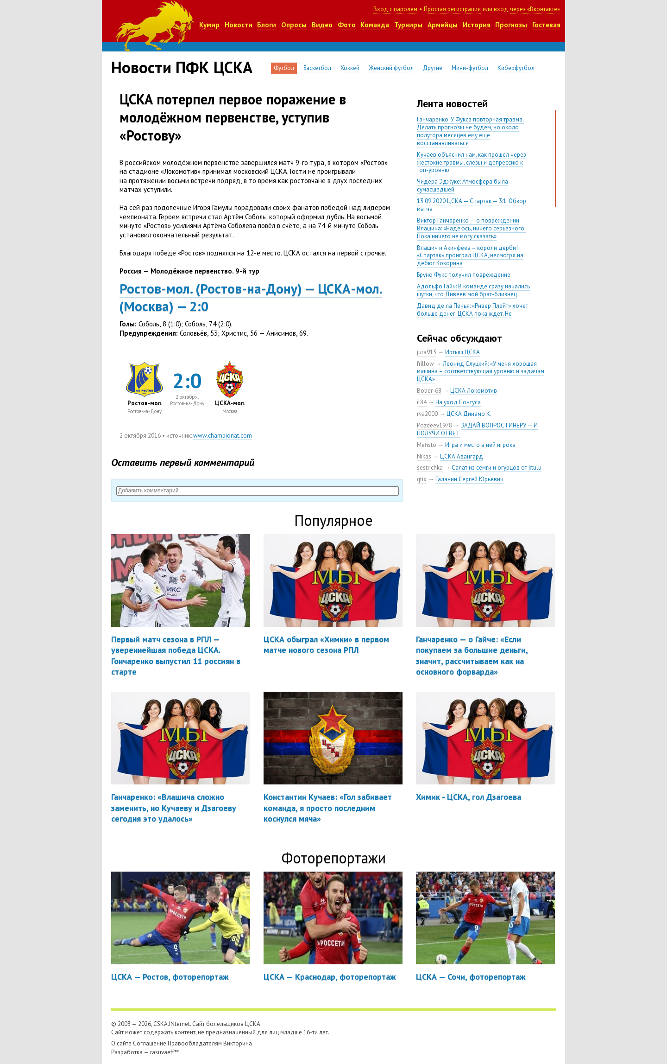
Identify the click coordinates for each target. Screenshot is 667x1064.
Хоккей (349, 68)
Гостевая (546, 24)
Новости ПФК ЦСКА (181, 67)
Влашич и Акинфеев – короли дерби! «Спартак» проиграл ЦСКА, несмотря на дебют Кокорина (470, 256)
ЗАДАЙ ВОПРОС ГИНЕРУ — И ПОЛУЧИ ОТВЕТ (477, 429)
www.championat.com (222, 436)
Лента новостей (452, 103)
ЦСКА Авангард (461, 456)
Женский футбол (391, 68)
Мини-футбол (470, 68)
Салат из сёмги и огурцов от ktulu (496, 467)
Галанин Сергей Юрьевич (469, 479)
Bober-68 (429, 391)
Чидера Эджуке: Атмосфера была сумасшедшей (462, 185)
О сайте (121, 1043)
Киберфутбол (516, 68)
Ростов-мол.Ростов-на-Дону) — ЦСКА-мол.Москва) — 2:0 (251, 297)
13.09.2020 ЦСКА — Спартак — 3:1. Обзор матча (471, 205)
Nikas (424, 456)
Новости (238, 24)
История (477, 24)
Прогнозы (511, 24)
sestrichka (430, 467)
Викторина (237, 1043)
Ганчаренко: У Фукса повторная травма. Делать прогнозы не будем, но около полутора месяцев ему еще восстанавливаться (470, 131)
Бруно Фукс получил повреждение (463, 275)
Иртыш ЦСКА (462, 352)
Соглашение (149, 1043)
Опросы (294, 24)
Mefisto (426, 445)
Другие (432, 68)
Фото (347, 24)
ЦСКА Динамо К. (469, 414)
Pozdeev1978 (434, 425)
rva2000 (427, 414)
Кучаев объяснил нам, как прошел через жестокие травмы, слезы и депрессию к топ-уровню (471, 162)
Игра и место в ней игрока (480, 445)
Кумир (209, 24)
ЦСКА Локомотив (473, 391)
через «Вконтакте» (535, 9)
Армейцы (443, 24)
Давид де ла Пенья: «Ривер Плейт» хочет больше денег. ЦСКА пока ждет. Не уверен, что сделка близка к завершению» (474, 313)
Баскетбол (317, 68)
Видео (322, 24)
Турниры (408, 24)
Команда (374, 24)
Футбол (284, 68)
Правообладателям (195, 1043)
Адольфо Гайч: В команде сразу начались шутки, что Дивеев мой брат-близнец (473, 290)
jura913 (426, 352)
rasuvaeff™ (165, 1052)
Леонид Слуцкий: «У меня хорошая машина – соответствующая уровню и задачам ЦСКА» (480, 371)
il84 (422, 402)
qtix (422, 479)
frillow (425, 364)
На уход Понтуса (458, 402)
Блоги (266, 24)
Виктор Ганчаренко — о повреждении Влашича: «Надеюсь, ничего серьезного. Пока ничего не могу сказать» (471, 228)
